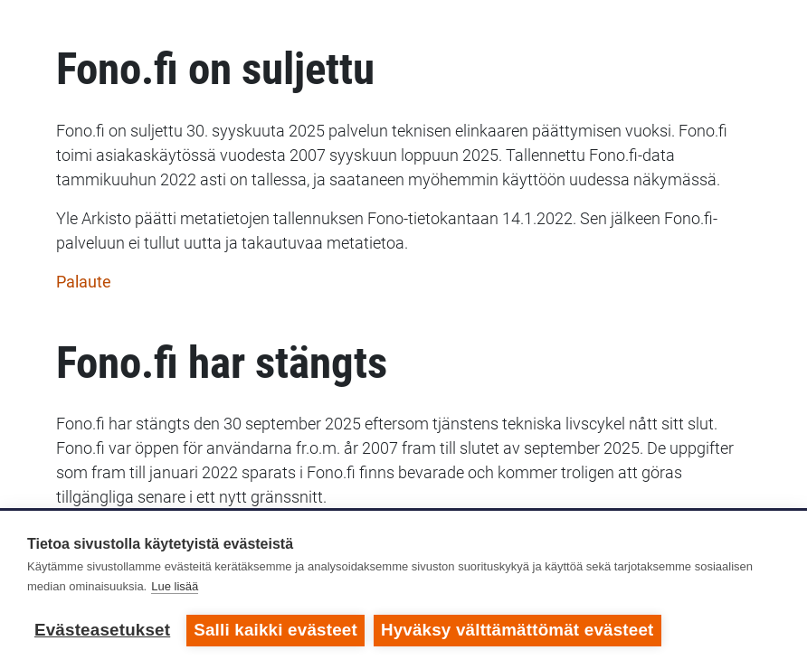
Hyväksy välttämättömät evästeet (517, 629)
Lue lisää (174, 586)
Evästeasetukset (102, 629)
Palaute (83, 281)
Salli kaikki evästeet (275, 629)
